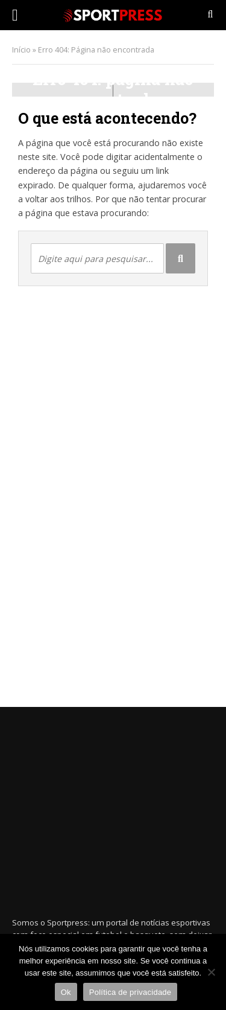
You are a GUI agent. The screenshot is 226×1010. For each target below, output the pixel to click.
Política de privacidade (130, 992)
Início (21, 50)
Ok (66, 992)
